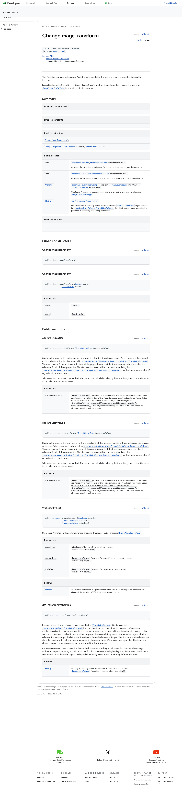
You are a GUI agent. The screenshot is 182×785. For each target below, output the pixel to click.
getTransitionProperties (84, 201)
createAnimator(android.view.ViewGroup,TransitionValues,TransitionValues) (82, 370)
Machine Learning (68, 781)
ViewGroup (92, 185)
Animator (49, 185)
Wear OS (89, 781)
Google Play (89, 3)
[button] (16, 29)
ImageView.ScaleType (53, 88)
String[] (49, 201)
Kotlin (139, 40)
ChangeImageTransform (56, 140)
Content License (107, 687)
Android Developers (49, 26)
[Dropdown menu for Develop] (78, 3)
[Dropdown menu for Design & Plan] (60, 3)
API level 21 (146, 34)
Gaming (64, 777)
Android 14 (114, 781)
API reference (10, 12)
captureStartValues (81, 174)
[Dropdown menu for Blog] (115, 3)
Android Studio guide (142, 780)
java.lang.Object (49, 56)
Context (71, 146)
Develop (63, 26)
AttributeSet (92, 146)
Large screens (91, 777)
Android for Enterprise (46, 781)
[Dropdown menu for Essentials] (39, 3)
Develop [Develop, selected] (71, 3)
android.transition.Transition (57, 59)
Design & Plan (51, 3)
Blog (110, 3)
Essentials (31, 3)
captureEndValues (80, 162)
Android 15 (114, 777)
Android (40, 777)
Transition (58, 51)
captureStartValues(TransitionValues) (94, 208)
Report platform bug (166, 777)
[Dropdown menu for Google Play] (98, 3)
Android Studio (170, 3)
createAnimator (79, 185)
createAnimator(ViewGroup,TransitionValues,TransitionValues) (114, 361)
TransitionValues (98, 162)
